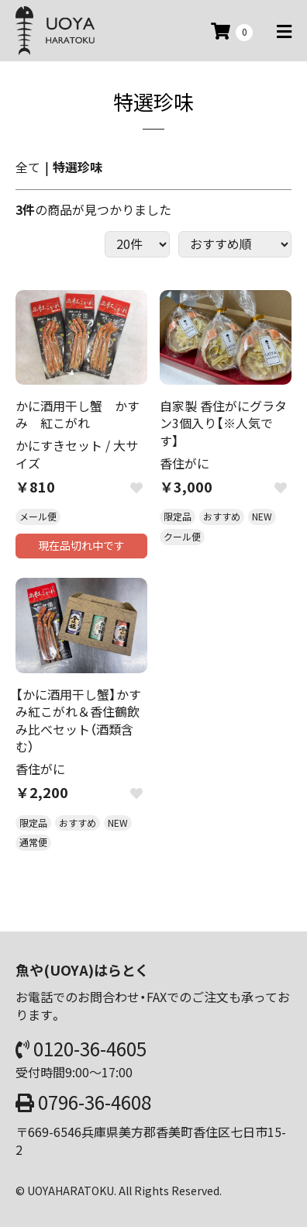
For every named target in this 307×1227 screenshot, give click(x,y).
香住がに (184, 463)
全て (28, 166)
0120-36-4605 (90, 1049)
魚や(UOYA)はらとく (82, 969)
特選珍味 (77, 166)
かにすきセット (59, 445)
